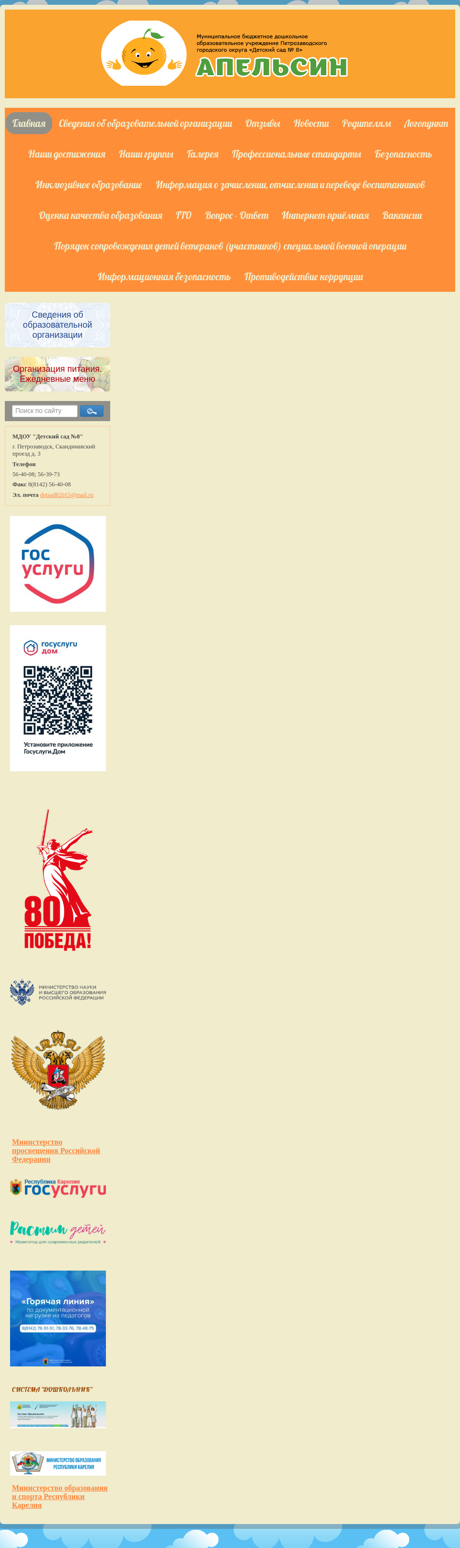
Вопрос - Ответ (236, 215)
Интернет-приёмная (325, 215)
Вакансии (402, 215)
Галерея (202, 154)
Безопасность (403, 154)
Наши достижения (66, 154)
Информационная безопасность (164, 276)
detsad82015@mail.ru (66, 495)
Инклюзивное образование (88, 184)
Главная (29, 123)
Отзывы (262, 123)
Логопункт (426, 123)
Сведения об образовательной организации (145, 123)
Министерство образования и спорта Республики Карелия (60, 1496)
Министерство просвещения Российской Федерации (56, 1150)
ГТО (184, 215)
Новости (311, 123)
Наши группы (146, 154)
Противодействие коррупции (303, 276)
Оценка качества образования (100, 215)
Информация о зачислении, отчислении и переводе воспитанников (290, 184)
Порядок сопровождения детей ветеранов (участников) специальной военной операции (230, 246)
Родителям (366, 123)
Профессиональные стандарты (296, 154)
